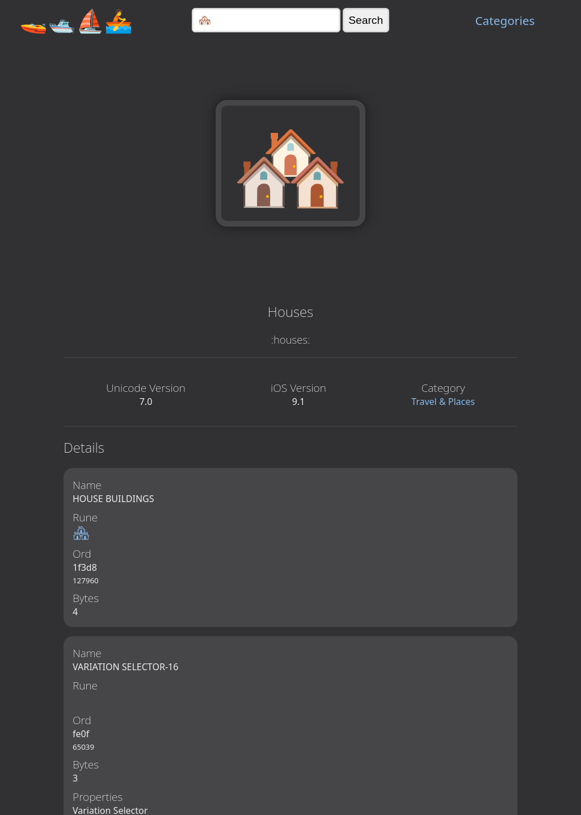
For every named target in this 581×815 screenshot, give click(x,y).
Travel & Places (443, 401)
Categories (504, 20)
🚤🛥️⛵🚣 (76, 20)
